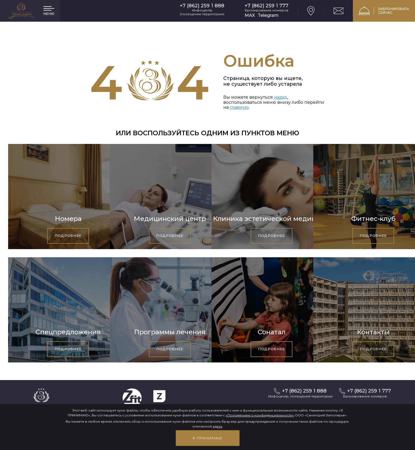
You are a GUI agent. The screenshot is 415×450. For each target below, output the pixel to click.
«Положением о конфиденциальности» (260, 415)
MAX (250, 15)
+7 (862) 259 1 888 (202, 6)
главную (239, 107)
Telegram (268, 15)
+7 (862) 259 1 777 (266, 6)
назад (280, 97)
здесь (217, 426)
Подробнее (68, 235)
